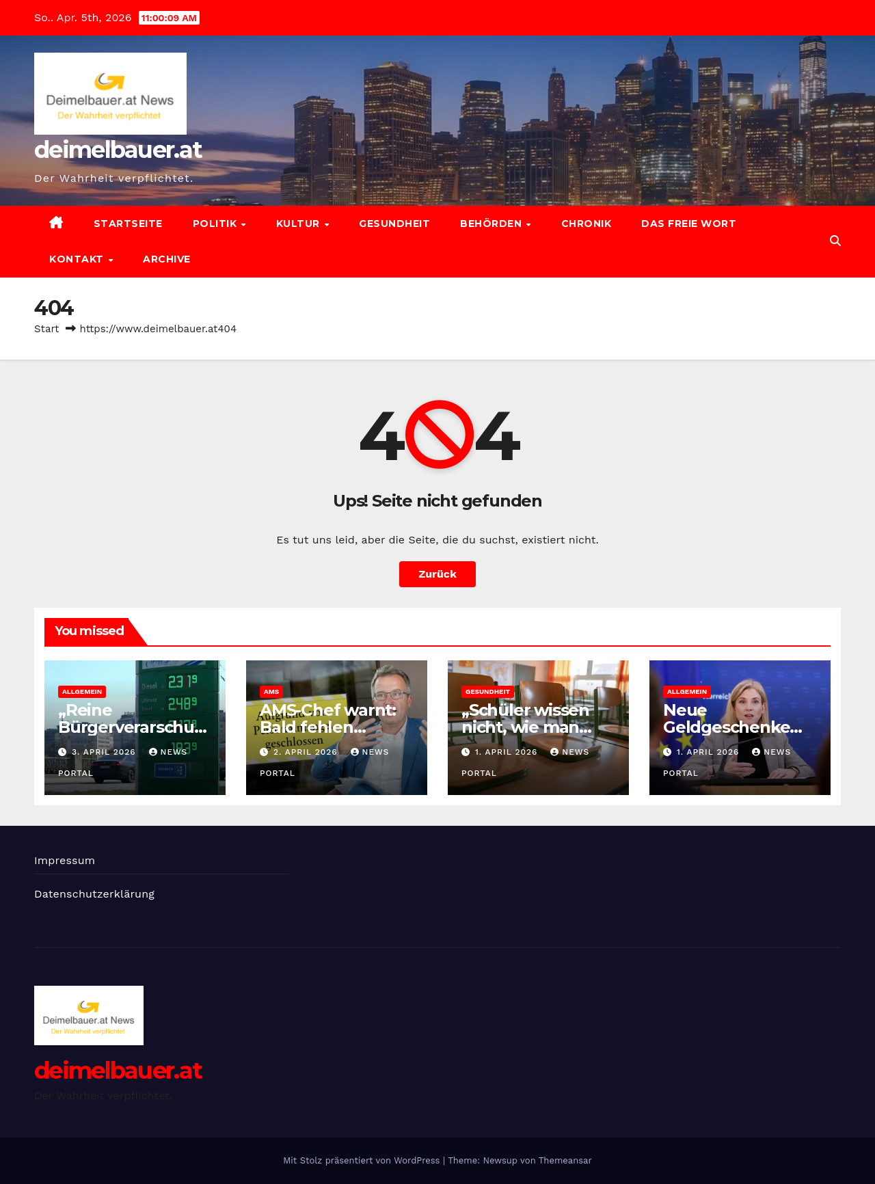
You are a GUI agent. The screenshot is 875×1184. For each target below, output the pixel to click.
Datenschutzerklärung (94, 893)
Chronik (586, 223)
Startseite (128, 223)
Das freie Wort (688, 223)
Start (46, 329)
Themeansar (565, 1160)
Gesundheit (394, 223)
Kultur (299, 223)
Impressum (64, 860)
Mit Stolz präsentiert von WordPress (363, 1160)
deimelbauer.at (118, 149)
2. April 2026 (307, 752)
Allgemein (82, 691)
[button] (835, 240)
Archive (167, 259)
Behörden (492, 223)
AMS (271, 691)
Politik (216, 223)
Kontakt (78, 259)
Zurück (437, 573)
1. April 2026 (508, 752)
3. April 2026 (105, 752)
